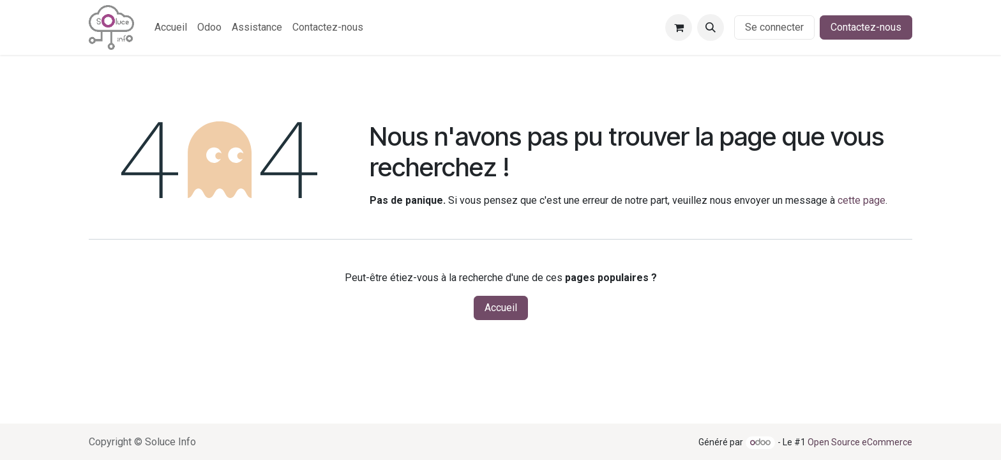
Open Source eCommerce (860, 442)
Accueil (501, 308)
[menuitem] (170, 27)
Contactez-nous (866, 27)
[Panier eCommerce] (678, 27)
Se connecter (774, 27)
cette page (861, 200)
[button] (710, 27)
